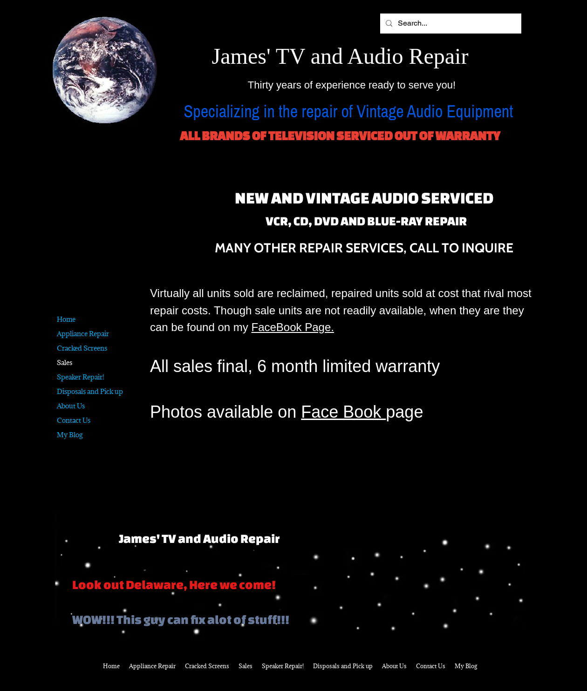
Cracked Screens (82, 348)
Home (66, 319)
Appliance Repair (83, 333)
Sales (64, 362)
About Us (71, 405)
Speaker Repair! (80, 377)
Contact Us (73, 420)
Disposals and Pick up (90, 391)
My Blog (69, 434)
